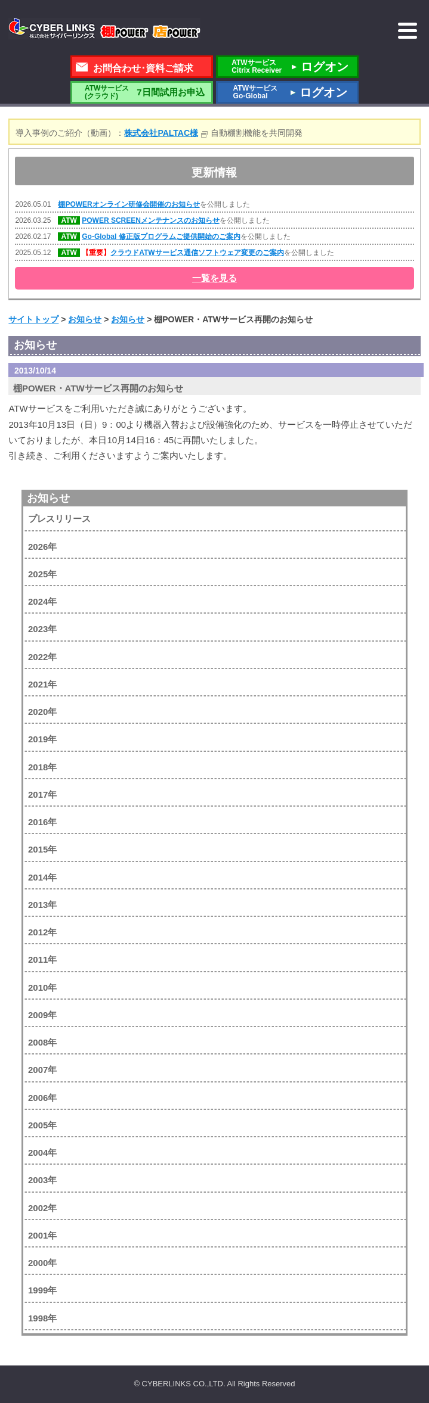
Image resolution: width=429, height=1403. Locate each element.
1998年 (42, 1318)
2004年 (42, 1152)
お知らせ (48, 498)
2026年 (42, 547)
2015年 (42, 849)
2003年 (42, 1180)
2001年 (42, 1235)
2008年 (42, 1042)
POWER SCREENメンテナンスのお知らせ (151, 220)
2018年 (42, 767)
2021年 (42, 684)
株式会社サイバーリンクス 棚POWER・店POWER (104, 28)
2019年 (42, 739)
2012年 (42, 932)
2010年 (42, 987)
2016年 (42, 822)
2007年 (42, 1070)
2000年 (42, 1263)
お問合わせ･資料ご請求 (143, 68)
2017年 (42, 794)
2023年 (42, 629)
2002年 (42, 1208)
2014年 (42, 877)
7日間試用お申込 (141, 92)
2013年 (42, 905)
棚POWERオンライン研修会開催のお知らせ (128, 204)
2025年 (42, 574)
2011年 (42, 959)
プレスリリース (59, 519)
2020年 (42, 712)
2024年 (42, 601)
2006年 (42, 1098)
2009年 (42, 1015)
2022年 (42, 657)
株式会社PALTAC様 (161, 133)
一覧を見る (214, 278)
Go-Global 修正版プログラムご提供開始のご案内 (161, 236)
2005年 (42, 1125)
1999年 (42, 1290)
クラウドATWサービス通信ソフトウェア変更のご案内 (196, 252)
